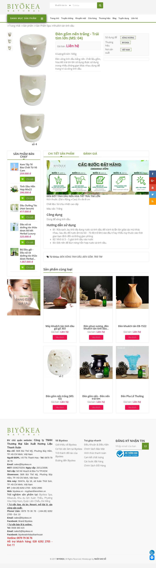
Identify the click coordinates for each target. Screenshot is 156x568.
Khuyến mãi (80, 18)
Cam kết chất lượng (94, 457)
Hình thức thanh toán (95, 452)
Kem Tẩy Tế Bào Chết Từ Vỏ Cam (28, 167)
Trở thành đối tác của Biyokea (66, 454)
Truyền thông (67, 18)
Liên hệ (134, 18)
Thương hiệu (104, 18)
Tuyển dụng (124, 18)
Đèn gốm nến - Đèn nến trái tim (96, 397)
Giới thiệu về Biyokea (65, 444)
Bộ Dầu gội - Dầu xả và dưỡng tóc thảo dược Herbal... (28, 254)
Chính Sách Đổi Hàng (95, 465)
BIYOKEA (126, 42)
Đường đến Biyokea (65, 460)
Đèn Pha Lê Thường (132, 396)
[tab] (61, 154)
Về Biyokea (61, 440)
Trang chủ (54, 18)
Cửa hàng (92, 18)
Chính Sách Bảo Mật (94, 448)
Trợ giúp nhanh (92, 440)
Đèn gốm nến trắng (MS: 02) (60, 397)
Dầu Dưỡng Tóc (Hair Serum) (28, 207)
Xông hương (128, 37)
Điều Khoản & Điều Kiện (96, 444)
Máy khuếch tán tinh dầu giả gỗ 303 (60, 327)
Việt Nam (126, 50)
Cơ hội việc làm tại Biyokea (68, 448)
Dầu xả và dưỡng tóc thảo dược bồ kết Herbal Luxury (28, 229)
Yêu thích (60, 337)
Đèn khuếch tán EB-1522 (132, 326)
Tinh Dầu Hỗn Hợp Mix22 (27, 188)
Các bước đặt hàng (93, 461)
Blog (114, 18)
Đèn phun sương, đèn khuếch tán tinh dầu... (96, 327)
